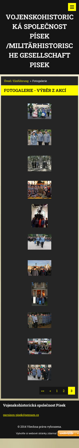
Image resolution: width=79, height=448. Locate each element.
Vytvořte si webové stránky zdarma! (36, 433)
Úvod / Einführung (16, 81)
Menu (72, 7)
